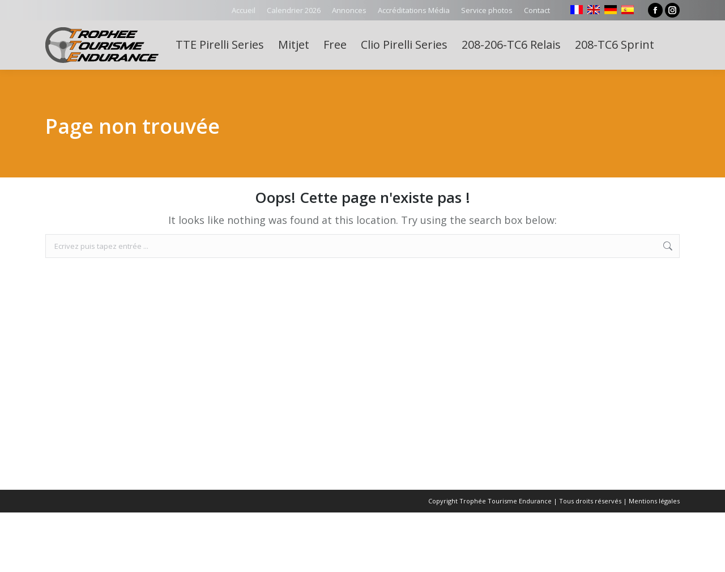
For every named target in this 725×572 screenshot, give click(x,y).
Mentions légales (654, 501)
